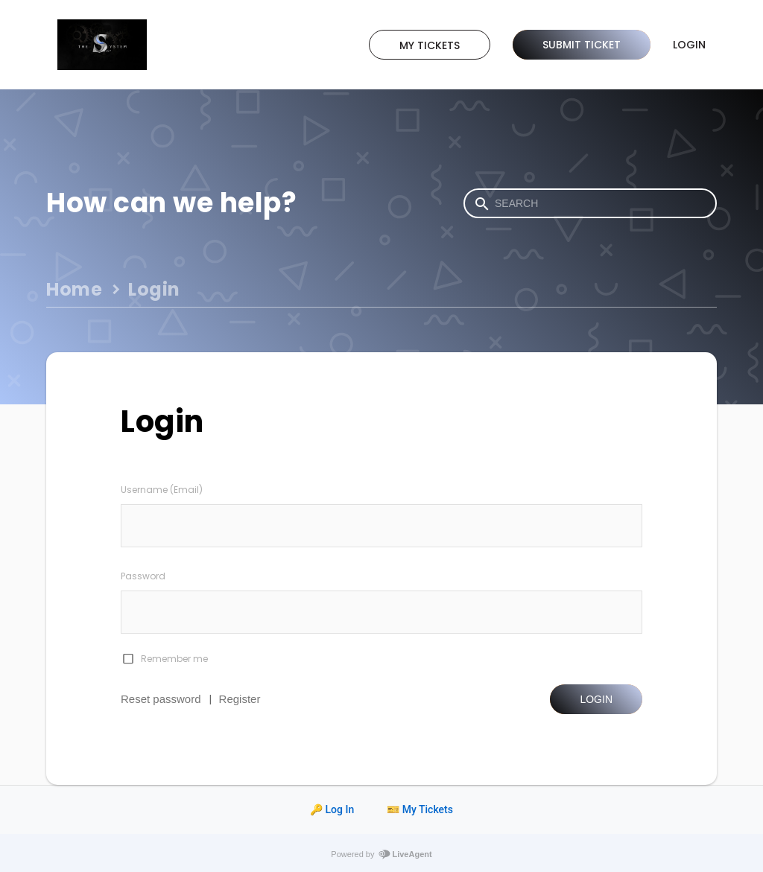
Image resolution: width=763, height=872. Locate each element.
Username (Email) (162, 489)
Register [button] (240, 699)
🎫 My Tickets (420, 809)
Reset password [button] (161, 699)
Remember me (174, 658)
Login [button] (596, 699)
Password (143, 576)
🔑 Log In (332, 809)
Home (74, 289)
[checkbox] (127, 659)
